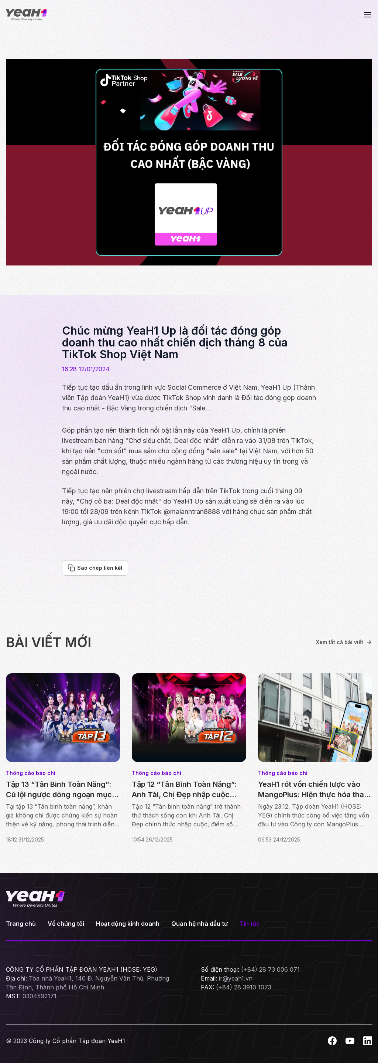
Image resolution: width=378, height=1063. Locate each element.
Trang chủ (21, 923)
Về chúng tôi (66, 923)
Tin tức (250, 923)
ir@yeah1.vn (235, 978)
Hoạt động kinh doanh (127, 923)
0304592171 (39, 996)
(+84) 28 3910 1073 (243, 987)
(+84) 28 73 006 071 (270, 969)
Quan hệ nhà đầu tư (199, 923)
